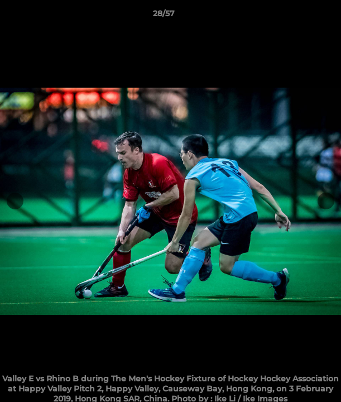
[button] (301, 16)
